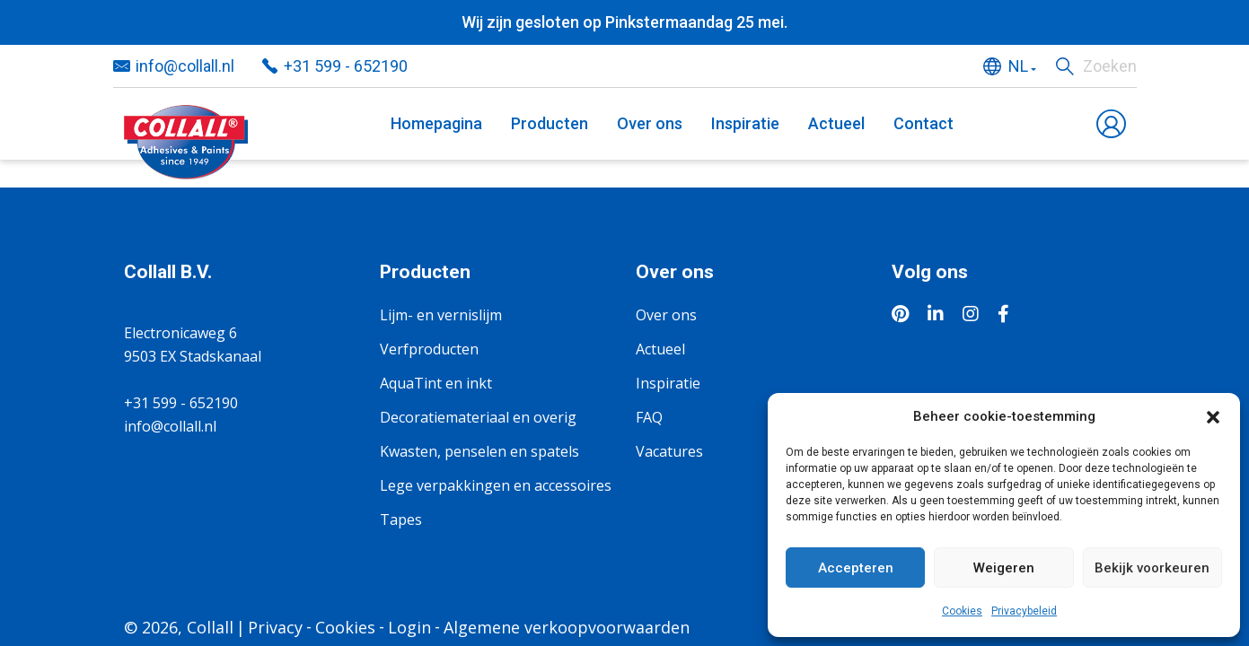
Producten (549, 123)
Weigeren (1003, 568)
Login (409, 627)
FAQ (649, 417)
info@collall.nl (185, 66)
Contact (923, 123)
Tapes (401, 519)
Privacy (275, 627)
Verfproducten (429, 349)
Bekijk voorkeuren (1152, 568)
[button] (1213, 416)
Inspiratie (745, 123)
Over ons (649, 123)
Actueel (836, 123)
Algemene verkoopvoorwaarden (567, 627)
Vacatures (669, 451)
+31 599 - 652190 (346, 66)
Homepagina (436, 123)
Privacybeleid (1024, 611)
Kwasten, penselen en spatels (479, 451)
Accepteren (855, 568)
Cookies (962, 611)
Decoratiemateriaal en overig (478, 417)
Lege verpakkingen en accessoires (495, 485)
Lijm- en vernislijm (441, 315)
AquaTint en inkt (436, 383)
